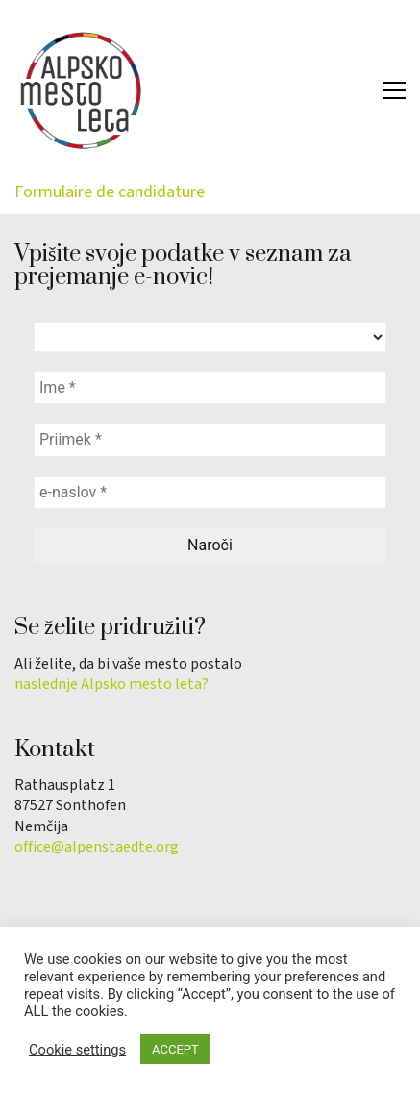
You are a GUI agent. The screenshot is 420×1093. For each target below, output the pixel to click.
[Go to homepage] (81, 90)
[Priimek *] (210, 439)
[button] (394, 90)
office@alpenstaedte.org (96, 847)
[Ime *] (210, 387)
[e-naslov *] (210, 492)
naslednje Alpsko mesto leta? (111, 684)
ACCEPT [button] (175, 1049)
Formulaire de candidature (109, 192)
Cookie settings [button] (77, 1049)
